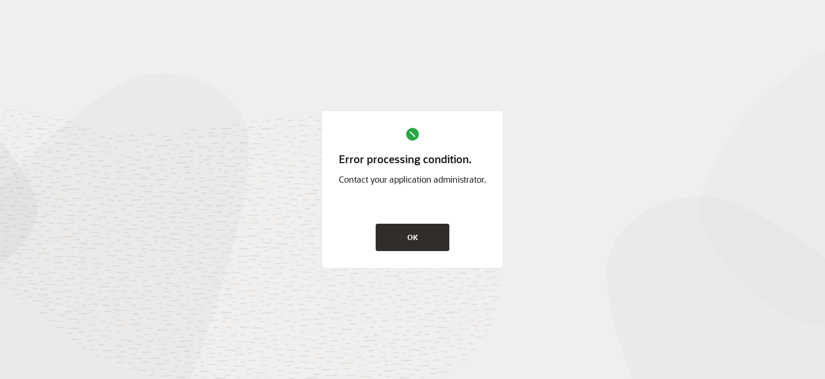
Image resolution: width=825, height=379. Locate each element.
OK (412, 237)
